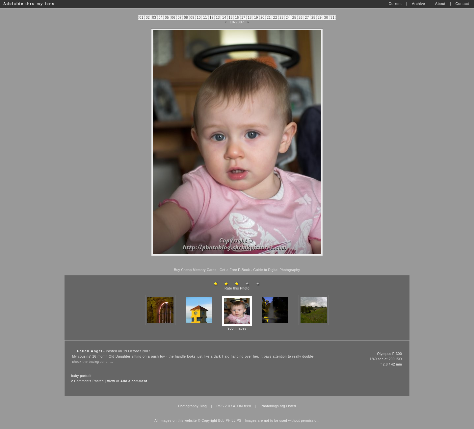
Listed (291, 406)
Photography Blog (192, 406)
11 (205, 17)
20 (262, 17)
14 (224, 17)
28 (313, 17)
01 (142, 17)
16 (237, 17)
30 (326, 17)
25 (294, 17)
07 (180, 17)
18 (249, 17)
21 (269, 17)
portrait (86, 376)
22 (275, 17)
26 (301, 17)
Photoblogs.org (273, 406)
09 (192, 17)
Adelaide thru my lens (29, 4)
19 (256, 17)
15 (230, 17)
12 (211, 17)
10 (199, 17)
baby (75, 376)
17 (243, 17)
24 (288, 17)
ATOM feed (242, 406)
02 (148, 17)
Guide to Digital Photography (276, 270)
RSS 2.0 (223, 406)
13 (218, 17)
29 (320, 17)
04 (161, 17)
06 (173, 17)
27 (307, 17)
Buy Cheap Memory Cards (195, 270)
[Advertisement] (237, 262)
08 (186, 17)
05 (167, 17)
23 (281, 17)
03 (154, 17)
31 (332, 17)
